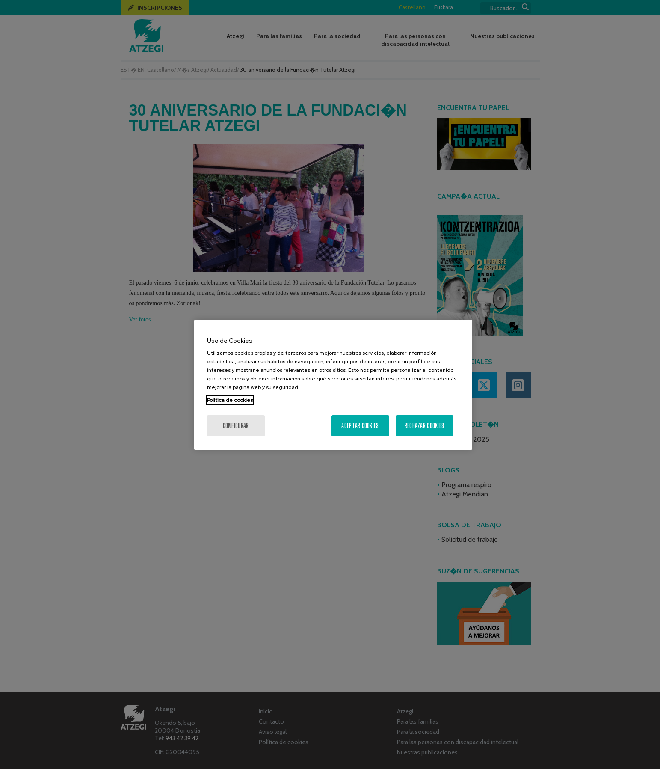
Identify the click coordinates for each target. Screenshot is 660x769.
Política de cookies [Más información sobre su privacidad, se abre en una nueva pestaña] (230, 400)
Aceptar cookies (360, 425)
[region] (333, 385)
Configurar (236, 425)
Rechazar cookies (424, 425)
